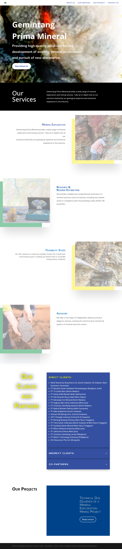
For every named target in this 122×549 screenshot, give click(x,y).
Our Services (84, 3)
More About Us (21, 66)
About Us (70, 3)
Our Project (99, 3)
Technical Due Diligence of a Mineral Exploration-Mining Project (90, 506)
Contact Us (113, 3)
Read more (88, 521)
